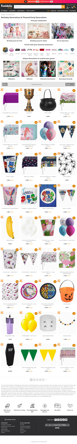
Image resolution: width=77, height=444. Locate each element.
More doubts (23, 431)
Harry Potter (5, 53)
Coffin (10, 367)
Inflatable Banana (10, 240)
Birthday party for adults (38, 41)
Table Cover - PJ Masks (29, 176)
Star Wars (17, 53)
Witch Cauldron (48, 112)
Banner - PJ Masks (67, 208)
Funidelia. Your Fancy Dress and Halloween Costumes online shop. (6, 7)
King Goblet (29, 112)
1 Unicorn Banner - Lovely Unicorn (29, 272)
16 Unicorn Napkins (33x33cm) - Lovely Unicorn (10, 304)
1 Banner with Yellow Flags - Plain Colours (48, 368)
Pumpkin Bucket (67, 304)
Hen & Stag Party (62, 41)
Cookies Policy (4, 429)
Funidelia (3, 14)
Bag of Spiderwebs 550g (48, 335)
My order (22, 424)
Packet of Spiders (67, 176)
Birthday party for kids (14, 41)
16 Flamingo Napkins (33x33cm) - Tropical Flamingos (67, 272)
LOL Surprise (23, 53)
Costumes (12, 10)
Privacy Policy (4, 427)
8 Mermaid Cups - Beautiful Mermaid (10, 208)
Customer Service (10, 419)
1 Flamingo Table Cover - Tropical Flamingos (67, 113)
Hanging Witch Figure (10, 335)
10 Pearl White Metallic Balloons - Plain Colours (29, 241)
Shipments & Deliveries (25, 427)
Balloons (29, 79)
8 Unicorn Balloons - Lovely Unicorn (67, 240)
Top (48, 10)
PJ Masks (60, 53)
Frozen (66, 53)
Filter (4, 84)
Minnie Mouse (48, 54)
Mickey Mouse (41, 54)
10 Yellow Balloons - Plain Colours (29, 335)
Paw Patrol (72, 53)
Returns (22, 429)
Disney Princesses (11, 54)
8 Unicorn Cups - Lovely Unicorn (10, 272)
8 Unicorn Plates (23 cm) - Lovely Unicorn (29, 304)
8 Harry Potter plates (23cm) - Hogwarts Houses (48, 304)
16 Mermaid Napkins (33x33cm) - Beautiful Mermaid (29, 145)
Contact (22, 432)
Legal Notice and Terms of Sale (8, 426)
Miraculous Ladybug (29, 54)
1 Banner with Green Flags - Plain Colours (29, 368)
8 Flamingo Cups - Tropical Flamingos (48, 241)
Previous (1, 32)
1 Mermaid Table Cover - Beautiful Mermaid (10, 145)
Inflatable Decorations (47, 79)
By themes (4, 10)
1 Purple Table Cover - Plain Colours (10, 112)
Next (75, 32)
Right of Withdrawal (5, 431)
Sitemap (3, 432)
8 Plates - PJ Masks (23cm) (48, 208)
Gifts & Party (30, 10)
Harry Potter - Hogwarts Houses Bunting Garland (67, 145)
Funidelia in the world (6, 424)
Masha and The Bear (36, 54)
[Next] (46, 379)
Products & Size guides (25, 426)
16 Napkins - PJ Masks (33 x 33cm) (29, 208)
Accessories (20, 10)
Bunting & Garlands (65, 79)
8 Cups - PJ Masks (10, 176)
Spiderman (54, 53)
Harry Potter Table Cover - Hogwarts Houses (48, 177)
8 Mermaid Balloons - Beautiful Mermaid (48, 145)
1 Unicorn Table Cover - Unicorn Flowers (67, 368)
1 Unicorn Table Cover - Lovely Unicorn (48, 272)
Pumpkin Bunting (67, 335)
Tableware (11, 79)
